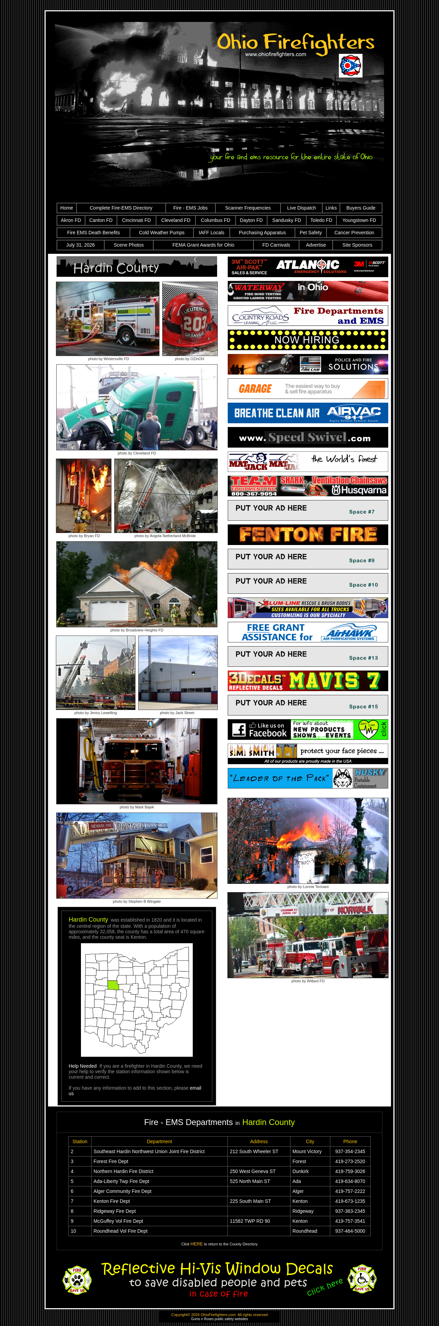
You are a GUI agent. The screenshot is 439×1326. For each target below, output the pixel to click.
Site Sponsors (357, 245)
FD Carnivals (276, 245)
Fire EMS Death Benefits (93, 232)
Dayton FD (251, 220)
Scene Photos (129, 245)
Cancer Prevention (354, 232)
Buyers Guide (361, 208)
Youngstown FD (359, 220)
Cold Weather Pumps (162, 232)
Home (66, 208)
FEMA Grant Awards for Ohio (203, 245)
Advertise (316, 245)
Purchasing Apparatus (262, 232)
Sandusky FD (286, 220)
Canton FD (100, 220)
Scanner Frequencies (248, 208)
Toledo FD (321, 220)
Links (331, 208)
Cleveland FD (175, 220)
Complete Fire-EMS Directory (121, 208)
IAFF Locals (212, 232)
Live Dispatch (301, 208)
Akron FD (71, 220)
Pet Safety (311, 232)
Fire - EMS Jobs (190, 208)
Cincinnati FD (136, 220)
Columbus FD (215, 220)
